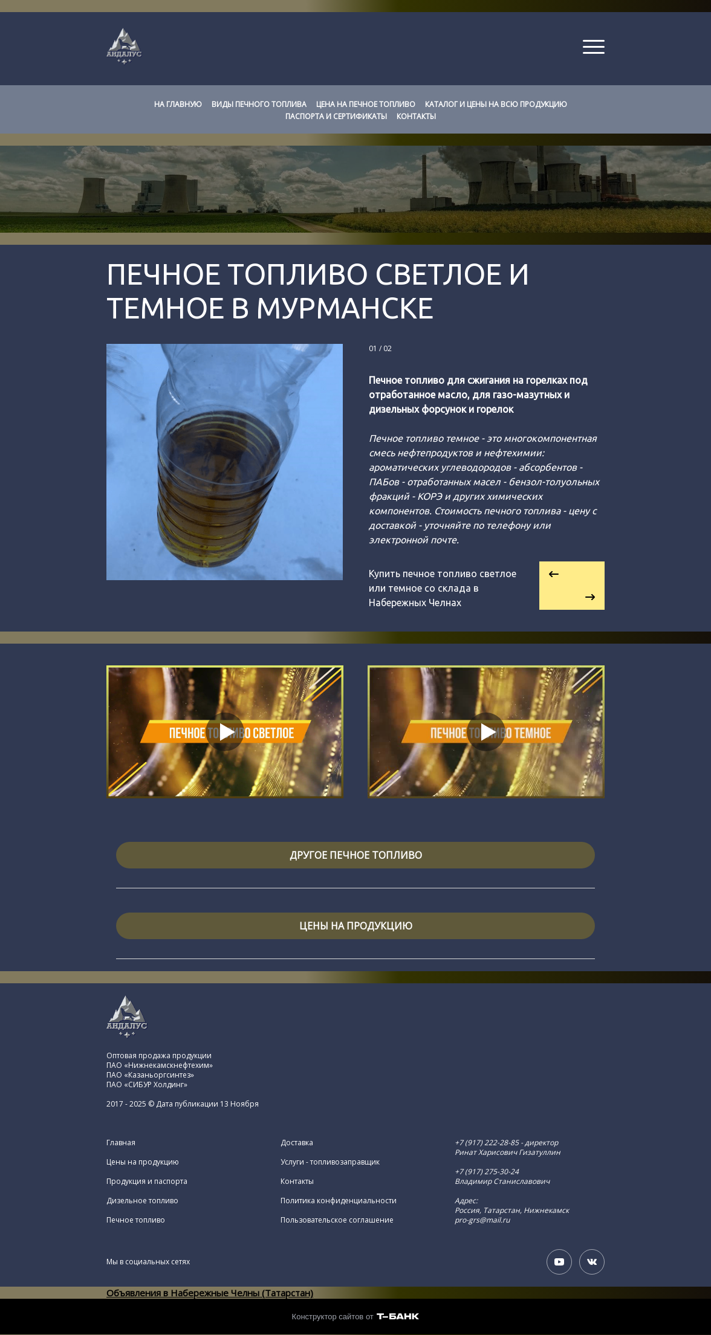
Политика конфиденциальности (339, 1201)
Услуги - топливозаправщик (330, 1162)
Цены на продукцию (142, 1162)
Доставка (297, 1143)
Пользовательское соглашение (337, 1220)
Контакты (297, 1181)
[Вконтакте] (592, 1262)
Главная (120, 1143)
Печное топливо (135, 1220)
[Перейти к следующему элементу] (572, 598)
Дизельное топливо (142, 1201)
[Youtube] (559, 1262)
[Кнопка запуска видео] (225, 732)
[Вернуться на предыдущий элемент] (572, 573)
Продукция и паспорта (146, 1181)
